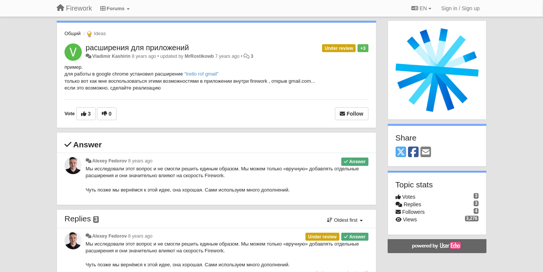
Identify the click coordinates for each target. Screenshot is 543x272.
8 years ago (140, 161)
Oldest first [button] (344, 220)
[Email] (425, 152)
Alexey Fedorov (109, 161)
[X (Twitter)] (401, 152)
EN (421, 8)
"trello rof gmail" (201, 74)
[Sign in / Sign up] (460, 8)
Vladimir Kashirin (111, 56)
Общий (72, 33)
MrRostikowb (199, 56)
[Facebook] (413, 152)
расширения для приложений (137, 47)
